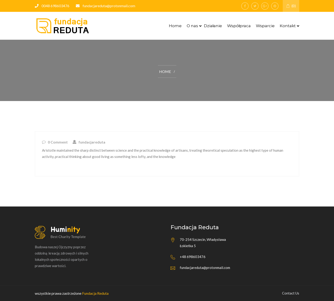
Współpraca (239, 25)
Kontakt (288, 25)
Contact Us (290, 293)
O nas (192, 25)
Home (175, 25)
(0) (291, 6)
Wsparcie (265, 25)
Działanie (213, 25)
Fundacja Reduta (95, 293)
